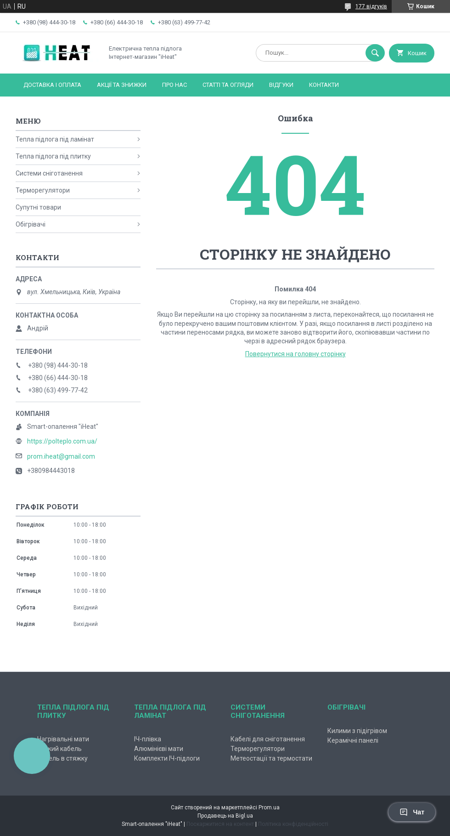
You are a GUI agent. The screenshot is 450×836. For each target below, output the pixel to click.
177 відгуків (371, 6)
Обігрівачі (30, 224)
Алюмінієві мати (158, 748)
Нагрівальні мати (63, 739)
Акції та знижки (121, 84)
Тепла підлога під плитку (53, 156)
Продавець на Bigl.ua (225, 816)
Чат (411, 812)
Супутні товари (38, 207)
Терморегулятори (43, 190)
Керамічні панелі (352, 740)
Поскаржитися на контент (220, 824)
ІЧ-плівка (147, 739)
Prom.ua (269, 807)
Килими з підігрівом (357, 730)
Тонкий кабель (59, 748)
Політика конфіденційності (293, 824)
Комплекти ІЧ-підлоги (167, 758)
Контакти (324, 84)
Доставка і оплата (52, 84)
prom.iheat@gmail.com (61, 456)
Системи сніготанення (49, 173)
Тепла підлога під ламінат (55, 139)
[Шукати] (375, 53)
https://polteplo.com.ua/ (62, 441)
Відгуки (281, 84)
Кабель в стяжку (62, 758)
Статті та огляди (227, 84)
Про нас (174, 84)
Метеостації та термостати (271, 758)
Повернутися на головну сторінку (295, 354)
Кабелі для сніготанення (268, 739)
